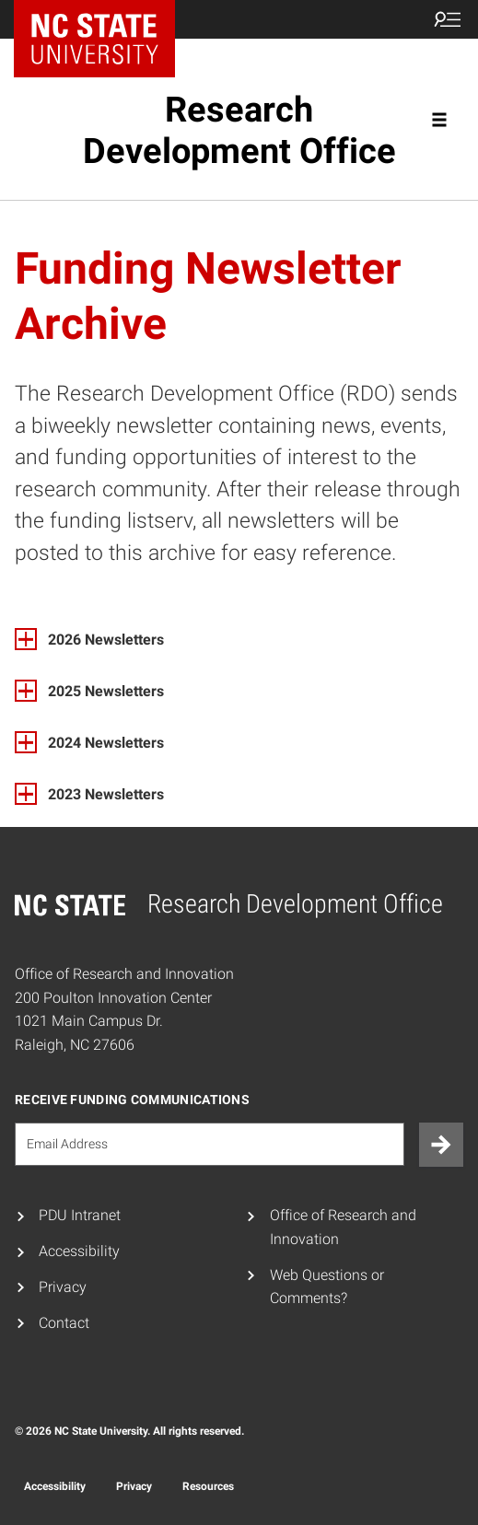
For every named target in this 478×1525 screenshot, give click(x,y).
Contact (64, 1323)
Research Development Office (239, 130)
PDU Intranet (80, 1215)
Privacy (63, 1287)
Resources (208, 1486)
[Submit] (441, 1145)
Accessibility (79, 1251)
